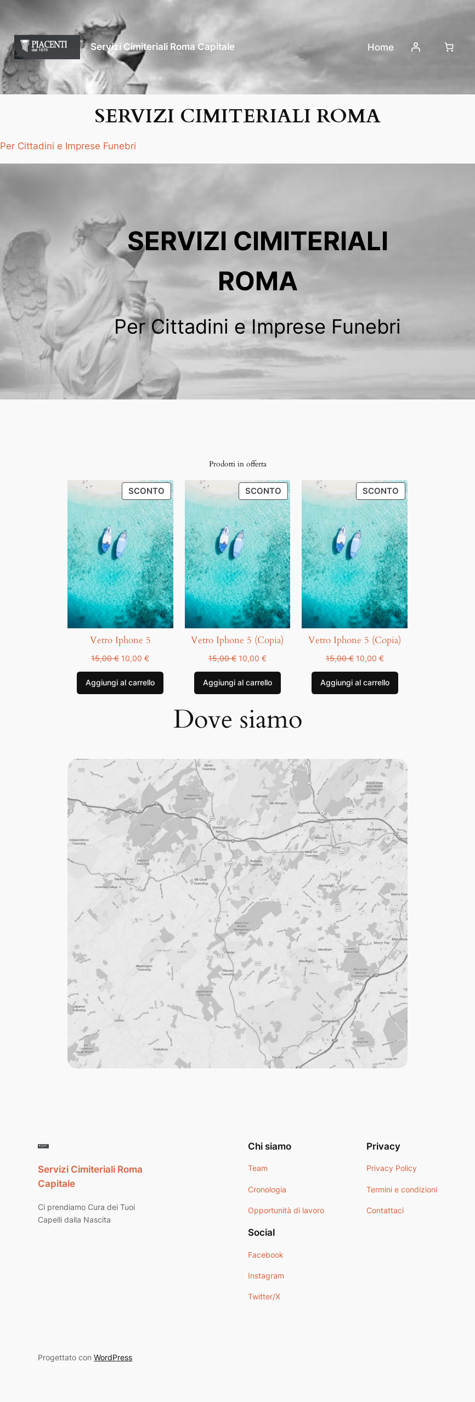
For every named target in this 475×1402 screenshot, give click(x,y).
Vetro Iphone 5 (120, 640)
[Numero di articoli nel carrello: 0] (449, 47)
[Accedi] (415, 47)
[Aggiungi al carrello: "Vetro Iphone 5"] (120, 683)
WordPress (113, 1357)
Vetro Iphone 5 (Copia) (237, 640)
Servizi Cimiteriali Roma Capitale (163, 46)
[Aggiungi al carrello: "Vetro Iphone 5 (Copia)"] (237, 683)
